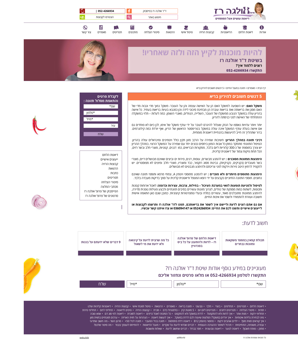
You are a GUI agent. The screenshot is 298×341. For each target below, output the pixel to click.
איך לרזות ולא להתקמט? (196, 313)
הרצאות (89, 168)
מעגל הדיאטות (127, 325)
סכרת (132, 310)
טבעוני (175, 306)
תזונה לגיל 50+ (109, 321)
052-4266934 (81, 11)
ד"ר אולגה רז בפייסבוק (123, 11)
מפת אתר (217, 313)
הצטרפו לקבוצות (73, 17)
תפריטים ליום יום (183, 310)
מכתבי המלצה (85, 187)
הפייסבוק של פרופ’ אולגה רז (77, 191)
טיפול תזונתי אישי (118, 306)
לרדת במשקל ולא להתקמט (165, 313)
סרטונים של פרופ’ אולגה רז (78, 196)
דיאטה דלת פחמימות (155, 321)
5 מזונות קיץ (164, 310)
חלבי (185, 306)
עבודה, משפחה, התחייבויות (226, 325)
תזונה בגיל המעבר (131, 321)
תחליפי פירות (65, 310)
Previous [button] (293, 37)
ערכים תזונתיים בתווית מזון (80, 317)
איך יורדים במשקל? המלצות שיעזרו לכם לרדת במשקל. (178, 317)
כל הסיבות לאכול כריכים (135, 313)
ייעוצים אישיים (85, 159)
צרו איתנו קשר (135, 208)
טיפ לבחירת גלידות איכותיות (225, 317)
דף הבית (238, 88)
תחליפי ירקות (233, 313)
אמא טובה (72, 313)
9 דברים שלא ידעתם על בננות (77, 242)
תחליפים (204, 306)
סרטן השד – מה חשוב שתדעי (81, 321)
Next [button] (295, 83)
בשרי (194, 306)
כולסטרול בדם (146, 310)
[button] (105, 17)
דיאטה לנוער (208, 328)
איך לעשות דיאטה (137, 317)
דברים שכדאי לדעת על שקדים (154, 325)
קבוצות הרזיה (86, 164)
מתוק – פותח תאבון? (229, 328)
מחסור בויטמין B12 (180, 321)
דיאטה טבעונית (189, 328)
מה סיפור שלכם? (79, 325)
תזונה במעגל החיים (211, 88)
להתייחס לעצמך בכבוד (103, 325)
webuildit (60, 337)
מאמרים (227, 88)
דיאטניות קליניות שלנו (75, 306)
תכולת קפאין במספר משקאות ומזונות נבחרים (221, 242)
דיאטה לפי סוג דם (90, 313)
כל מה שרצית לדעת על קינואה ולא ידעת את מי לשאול (125, 242)
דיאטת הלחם (86, 155)
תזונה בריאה (161, 306)
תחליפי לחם (82, 310)
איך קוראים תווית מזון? (229, 321)
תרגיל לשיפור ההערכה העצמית (191, 325)
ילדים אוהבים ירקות (204, 321)
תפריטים (89, 178)
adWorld (157, 337)
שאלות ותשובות (130, 328)
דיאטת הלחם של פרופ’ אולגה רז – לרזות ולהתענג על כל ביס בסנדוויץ (173, 242)
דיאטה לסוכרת (111, 313)
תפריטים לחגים (204, 310)
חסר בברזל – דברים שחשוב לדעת (160, 328)
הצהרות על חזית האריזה (110, 317)
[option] (149, 60)
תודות (237, 310)
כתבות (90, 173)
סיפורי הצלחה (85, 182)
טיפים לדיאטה (100, 310)
